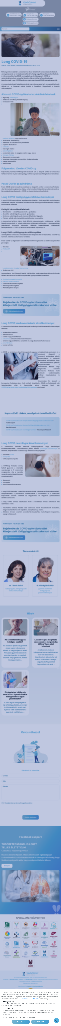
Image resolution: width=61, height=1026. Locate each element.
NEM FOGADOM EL (40, 1022)
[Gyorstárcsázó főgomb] (56, 1020)
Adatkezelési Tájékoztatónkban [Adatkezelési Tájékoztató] (30, 999)
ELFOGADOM (21, 1022)
